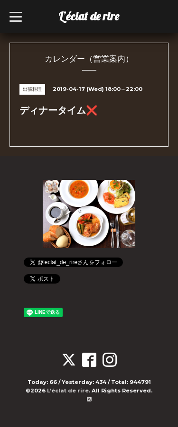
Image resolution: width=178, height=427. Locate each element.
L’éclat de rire (88, 16)
